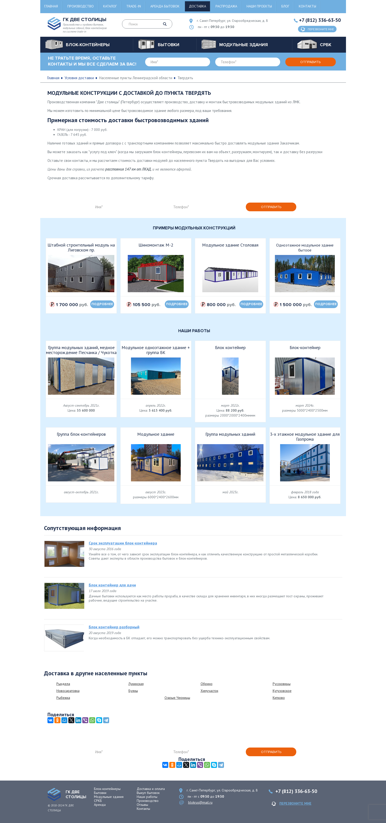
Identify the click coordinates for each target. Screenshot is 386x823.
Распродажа (226, 6)
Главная (51, 6)
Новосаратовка (68, 690)
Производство (80, 6)
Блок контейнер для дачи (112, 584)
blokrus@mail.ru (200, 802)
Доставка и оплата (151, 789)
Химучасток (209, 690)
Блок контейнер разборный (114, 626)
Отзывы (142, 805)
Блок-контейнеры (107, 789)
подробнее (102, 304)
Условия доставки (79, 77)
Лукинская (136, 683)
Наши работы (147, 797)
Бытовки (100, 793)
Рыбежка (63, 697)
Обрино (207, 683)
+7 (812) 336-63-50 (320, 20)
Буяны (133, 690)
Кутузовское (282, 690)
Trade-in (133, 6)
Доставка (197, 6)
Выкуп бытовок (148, 793)
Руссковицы (282, 683)
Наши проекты (259, 6)
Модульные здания (109, 797)
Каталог (110, 6)
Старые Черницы (177, 697)
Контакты (307, 6)
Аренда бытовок (164, 6)
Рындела (63, 683)
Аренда (100, 805)
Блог (285, 6)
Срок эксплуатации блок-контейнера (123, 542)
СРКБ (98, 801)
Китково (279, 697)
